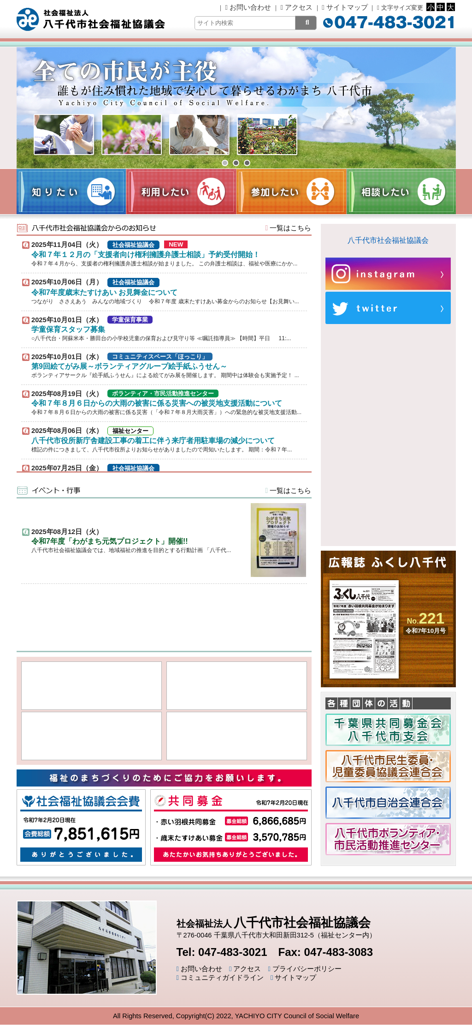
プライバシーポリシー (304, 969)
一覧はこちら (289, 228)
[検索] (306, 23)
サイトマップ (344, 7)
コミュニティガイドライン (220, 977)
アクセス (296, 7)
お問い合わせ (248, 7)
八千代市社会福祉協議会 (388, 240)
